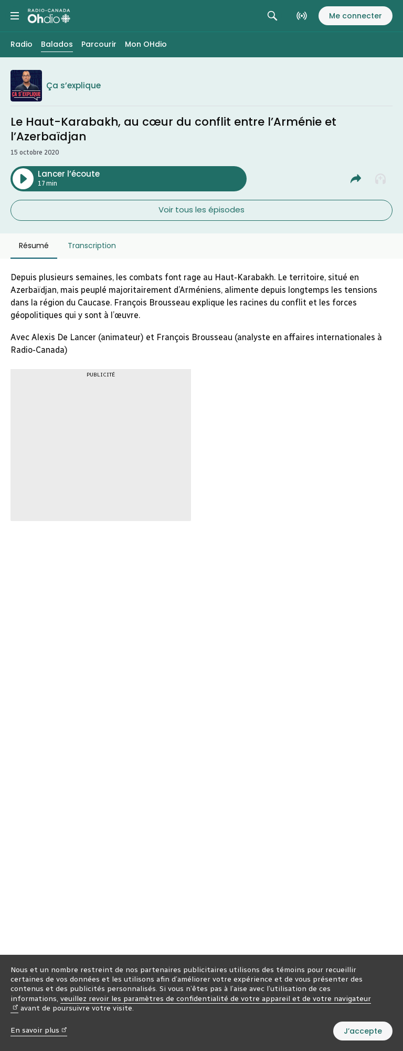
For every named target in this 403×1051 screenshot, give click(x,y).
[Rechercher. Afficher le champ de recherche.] (272, 15)
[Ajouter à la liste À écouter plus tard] (381, 178)
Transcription (92, 245)
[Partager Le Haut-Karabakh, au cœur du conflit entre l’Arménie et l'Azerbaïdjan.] (355, 178)
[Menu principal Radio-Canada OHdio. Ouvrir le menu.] (14, 15)
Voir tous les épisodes (201, 209)
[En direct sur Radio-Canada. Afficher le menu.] (301, 15)
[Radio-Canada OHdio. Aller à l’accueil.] (49, 15)
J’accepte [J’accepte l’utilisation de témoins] (363, 1031)
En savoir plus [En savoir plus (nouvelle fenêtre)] (38, 1030)
